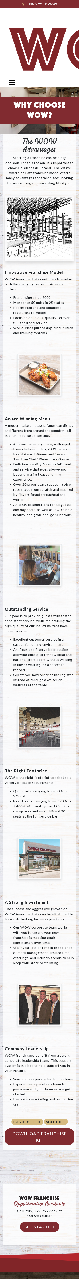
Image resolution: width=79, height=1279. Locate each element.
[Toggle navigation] (12, 82)
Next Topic (56, 1122)
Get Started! (40, 1226)
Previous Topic (27, 1122)
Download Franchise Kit (39, 1136)
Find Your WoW (41, 4)
